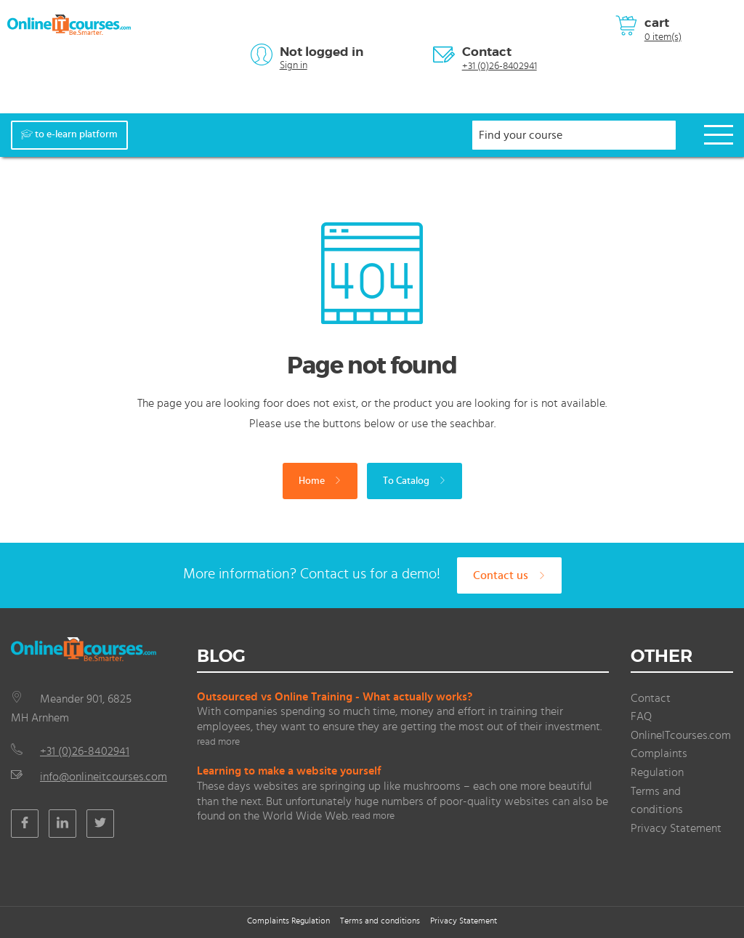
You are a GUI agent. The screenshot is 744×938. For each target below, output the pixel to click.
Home (320, 481)
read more (218, 742)
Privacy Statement (676, 828)
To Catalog (414, 481)
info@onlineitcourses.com (103, 777)
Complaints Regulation (288, 920)
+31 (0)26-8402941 (499, 66)
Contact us (509, 575)
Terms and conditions (380, 920)
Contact (487, 52)
